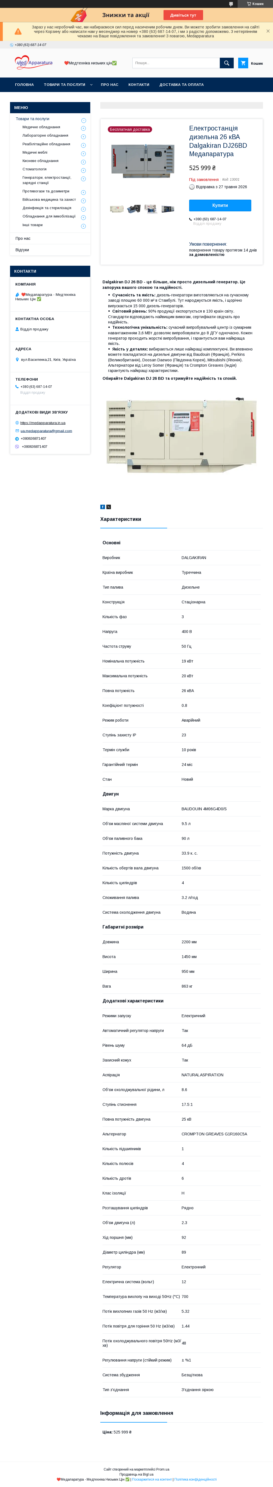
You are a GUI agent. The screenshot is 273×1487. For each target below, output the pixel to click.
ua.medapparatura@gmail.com (46, 431)
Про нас (109, 85)
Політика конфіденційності (195, 1479)
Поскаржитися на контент (152, 1479)
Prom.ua (162, 1469)
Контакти (138, 85)
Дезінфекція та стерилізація (47, 208)
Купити (220, 205)
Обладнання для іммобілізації (49, 216)
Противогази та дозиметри (46, 191)
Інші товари (33, 225)
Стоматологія (35, 169)
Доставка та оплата (181, 85)
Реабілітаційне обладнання (46, 144)
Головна (24, 85)
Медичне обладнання (41, 127)
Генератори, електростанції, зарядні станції (47, 180)
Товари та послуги (64, 85)
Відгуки (22, 250)
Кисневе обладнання (40, 161)
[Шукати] (227, 63)
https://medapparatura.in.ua (42, 423)
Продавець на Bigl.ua (136, 1474)
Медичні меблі (35, 152)
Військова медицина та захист (49, 199)
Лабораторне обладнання (45, 135)
